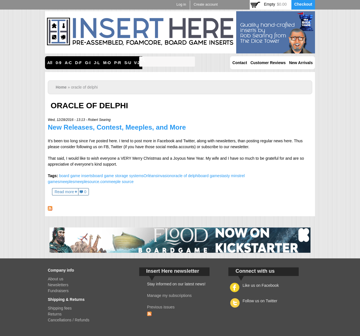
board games (210, 175)
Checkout (303, 4)
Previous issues (161, 307)
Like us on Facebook (260, 285)
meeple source (121, 181)
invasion (165, 175)
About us (55, 279)
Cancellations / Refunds (68, 320)
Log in (181, 4)
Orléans (151, 175)
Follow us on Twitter (259, 301)
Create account (206, 4)
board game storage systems (118, 175)
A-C (68, 62)
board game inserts (76, 175)
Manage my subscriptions (169, 295)
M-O (107, 62)
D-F (78, 62)
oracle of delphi (185, 175)
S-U (127, 62)
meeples (67, 181)
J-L (97, 62)
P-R (117, 62)
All (49, 62)
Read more (64, 192)
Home (61, 87)
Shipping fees (60, 308)
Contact (239, 62)
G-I (87, 62)
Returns (55, 314)
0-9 (58, 62)
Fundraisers (58, 290)
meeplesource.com (91, 181)
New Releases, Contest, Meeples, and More (117, 127)
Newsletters (58, 285)
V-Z (137, 62)
